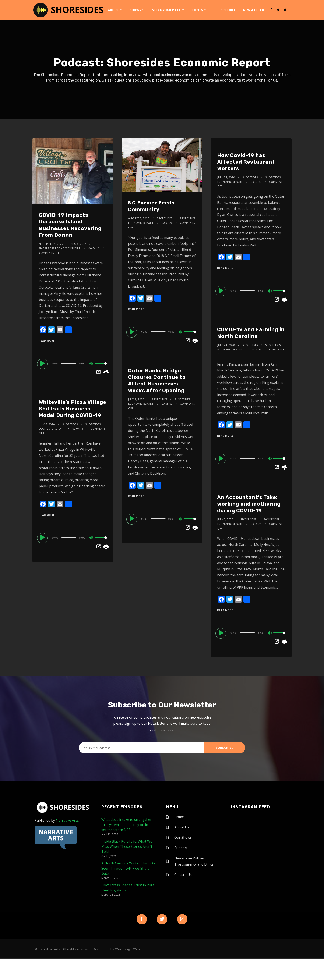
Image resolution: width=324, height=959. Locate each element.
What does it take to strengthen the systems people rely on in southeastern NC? (126, 824)
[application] (73, 363)
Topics (197, 10)
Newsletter (253, 10)
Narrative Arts (67, 820)
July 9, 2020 (136, 399)
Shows (135, 10)
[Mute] (91, 364)
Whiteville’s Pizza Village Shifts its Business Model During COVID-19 (72, 408)
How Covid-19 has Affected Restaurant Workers (246, 161)
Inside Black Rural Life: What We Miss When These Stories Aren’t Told (126, 846)
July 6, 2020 (47, 424)
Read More (47, 340)
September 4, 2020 (51, 244)
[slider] (68, 363)
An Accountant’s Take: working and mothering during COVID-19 (249, 503)
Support (228, 10)
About (113, 10)
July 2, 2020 (225, 519)
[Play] (43, 363)
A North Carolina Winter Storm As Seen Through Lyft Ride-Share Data (128, 868)
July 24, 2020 (226, 177)
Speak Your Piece (166, 10)
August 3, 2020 (138, 218)
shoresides (78, 244)
